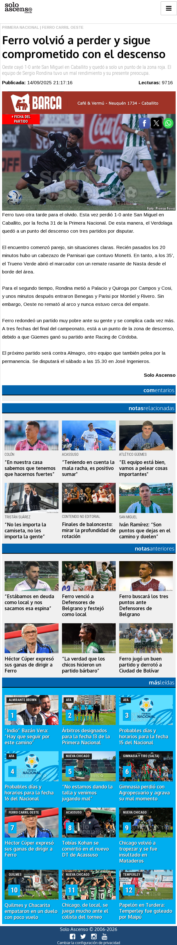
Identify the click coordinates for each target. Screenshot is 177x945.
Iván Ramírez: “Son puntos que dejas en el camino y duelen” (145, 530)
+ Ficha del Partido (21, 119)
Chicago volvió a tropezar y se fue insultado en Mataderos (138, 852)
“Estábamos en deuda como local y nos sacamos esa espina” (29, 602)
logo (18, 7)
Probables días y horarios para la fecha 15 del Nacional (143, 736)
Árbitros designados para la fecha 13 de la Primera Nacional (86, 736)
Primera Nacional (20, 27)
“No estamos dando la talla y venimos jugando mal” (87, 793)
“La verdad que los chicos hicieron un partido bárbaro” (83, 665)
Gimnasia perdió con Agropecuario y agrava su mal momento (144, 793)
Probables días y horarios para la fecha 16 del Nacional (29, 793)
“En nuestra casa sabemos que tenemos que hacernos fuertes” (30, 468)
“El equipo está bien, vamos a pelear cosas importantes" (143, 468)
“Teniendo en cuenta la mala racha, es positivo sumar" (88, 468)
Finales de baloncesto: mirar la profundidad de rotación (89, 530)
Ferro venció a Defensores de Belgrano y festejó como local (83, 605)
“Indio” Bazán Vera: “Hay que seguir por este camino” (27, 736)
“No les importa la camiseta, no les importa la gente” (25, 530)
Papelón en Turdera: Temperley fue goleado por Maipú (145, 911)
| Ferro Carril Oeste (61, 27)
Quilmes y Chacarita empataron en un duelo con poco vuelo (31, 911)
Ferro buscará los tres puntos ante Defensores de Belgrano (143, 605)
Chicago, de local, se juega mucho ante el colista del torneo (85, 911)
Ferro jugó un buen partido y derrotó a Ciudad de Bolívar (140, 665)
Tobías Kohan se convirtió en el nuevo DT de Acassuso (85, 849)
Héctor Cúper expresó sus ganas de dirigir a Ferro (29, 665)
